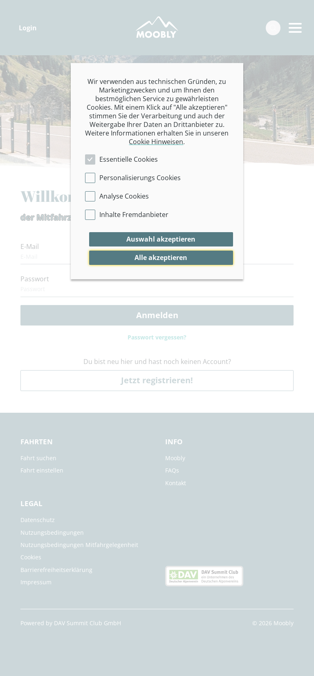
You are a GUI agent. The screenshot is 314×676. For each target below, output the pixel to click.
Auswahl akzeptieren (160, 239)
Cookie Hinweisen (156, 141)
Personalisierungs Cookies (140, 177)
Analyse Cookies (124, 196)
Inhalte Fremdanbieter (133, 214)
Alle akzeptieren (161, 257)
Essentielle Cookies (128, 159)
